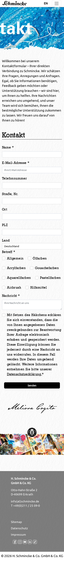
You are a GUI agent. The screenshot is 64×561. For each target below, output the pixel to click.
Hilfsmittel (38, 287)
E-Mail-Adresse (15, 163)
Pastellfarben (50, 278)
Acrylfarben (16, 268)
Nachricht (11, 296)
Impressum (18, 534)
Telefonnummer (14, 178)
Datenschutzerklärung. (24, 374)
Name (8, 147)
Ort (4, 209)
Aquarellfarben (19, 278)
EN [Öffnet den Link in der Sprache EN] (46, 3)
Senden (32, 385)
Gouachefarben (47, 268)
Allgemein (15, 258)
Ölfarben (40, 258)
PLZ (5, 225)
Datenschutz (19, 528)
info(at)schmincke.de (25, 501)
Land (6, 240)
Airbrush (14, 287)
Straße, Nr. (10, 194)
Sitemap (16, 522)
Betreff (8, 252)
